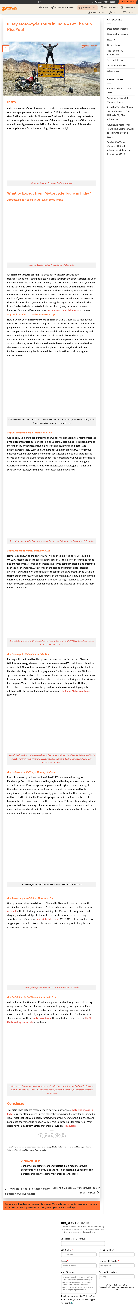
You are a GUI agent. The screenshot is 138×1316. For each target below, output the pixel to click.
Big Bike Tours (87, 7)
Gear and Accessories (118, 34)
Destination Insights (35, 1147)
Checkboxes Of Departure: (74, 1239)
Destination (109, 7)
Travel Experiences (117, 66)
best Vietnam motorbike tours (63, 311)
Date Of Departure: (109, 1272)
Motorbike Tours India (15, 1150)
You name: (67, 1250)
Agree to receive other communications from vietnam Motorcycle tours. (116, 1287)
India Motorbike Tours (62, 1147)
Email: (64, 1261)
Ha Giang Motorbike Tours (75, 691)
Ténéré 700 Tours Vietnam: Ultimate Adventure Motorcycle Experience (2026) (119, 148)
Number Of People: (109, 1261)
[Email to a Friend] (52, 1136)
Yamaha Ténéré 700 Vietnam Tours (117, 100)
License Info (113, 45)
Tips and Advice (115, 60)
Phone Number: (106, 1250)
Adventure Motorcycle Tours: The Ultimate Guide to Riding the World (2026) (121, 131)
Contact (129, 12)
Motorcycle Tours (62, 7)
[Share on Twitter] (46, 1136)
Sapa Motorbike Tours (47, 919)
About (114, 12)
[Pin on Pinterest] (57, 1136)
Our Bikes (128, 7)
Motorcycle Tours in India (35, 1150)
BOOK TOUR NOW (127, 1)
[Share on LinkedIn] (63, 1136)
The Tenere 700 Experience (115, 53)
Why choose (113, 71)
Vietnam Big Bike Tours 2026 (119, 91)
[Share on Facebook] (40, 1136)
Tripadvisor (69, 1126)
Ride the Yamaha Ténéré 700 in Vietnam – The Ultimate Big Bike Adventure (120, 113)
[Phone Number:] (117, 1254)
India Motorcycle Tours (81, 1147)
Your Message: (68, 1272)
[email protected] (48, 2)
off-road (11, 911)
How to (111, 40)
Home (43, 7)
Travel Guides (97, 12)
